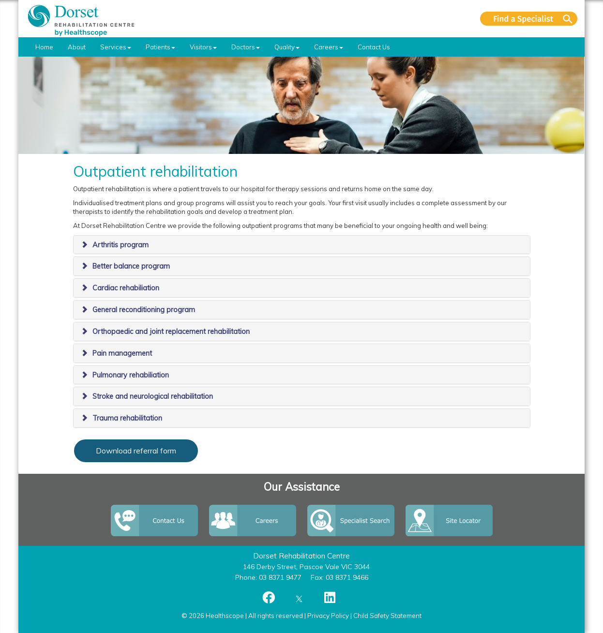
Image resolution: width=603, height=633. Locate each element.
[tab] (302, 245)
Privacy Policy (328, 615)
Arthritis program (120, 245)
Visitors (203, 47)
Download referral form (136, 450)
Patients (160, 47)
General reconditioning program (143, 309)
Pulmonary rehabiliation (130, 375)
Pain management (122, 353)
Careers (328, 47)
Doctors (245, 47)
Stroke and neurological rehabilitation (152, 396)
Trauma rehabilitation (127, 418)
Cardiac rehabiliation (125, 288)
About (77, 47)
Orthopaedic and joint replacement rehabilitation (171, 331)
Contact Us (374, 47)
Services (115, 47)
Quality (287, 47)
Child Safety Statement (387, 615)
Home (44, 47)
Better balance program (131, 266)
